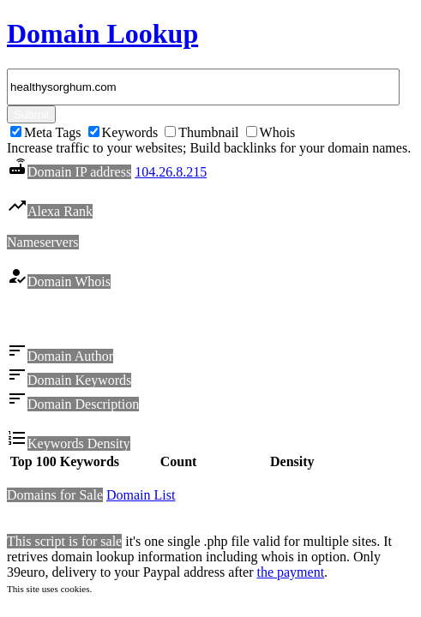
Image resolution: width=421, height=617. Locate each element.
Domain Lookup (102, 33)
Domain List (140, 497)
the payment (290, 574)
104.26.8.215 (171, 172)
